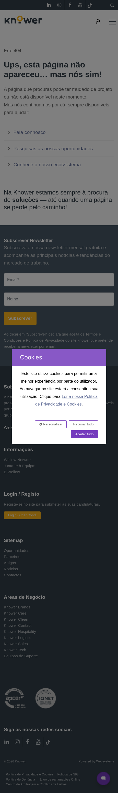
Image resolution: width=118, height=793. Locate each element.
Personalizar (50, 424)
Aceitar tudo (84, 434)
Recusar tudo (83, 424)
